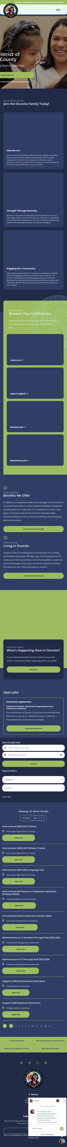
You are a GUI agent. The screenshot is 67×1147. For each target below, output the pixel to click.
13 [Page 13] (45, 1026)
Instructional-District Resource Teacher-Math (27, 916)
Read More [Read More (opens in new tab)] (33, 669)
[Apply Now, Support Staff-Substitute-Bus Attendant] (15, 992)
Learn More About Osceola (33, 576)
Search (34, 764)
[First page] (5, 1026)
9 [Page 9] (28, 1026)
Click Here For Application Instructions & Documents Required (39, 2)
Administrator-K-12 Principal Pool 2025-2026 (25, 959)
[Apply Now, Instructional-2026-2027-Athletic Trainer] (18, 859)
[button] (61, 755)
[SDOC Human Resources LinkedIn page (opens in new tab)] (45, 1063)
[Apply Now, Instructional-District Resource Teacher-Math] (20, 927)
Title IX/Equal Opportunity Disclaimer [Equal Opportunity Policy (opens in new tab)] (50, 1041)
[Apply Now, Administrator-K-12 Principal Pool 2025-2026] (20, 971)
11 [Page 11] (37, 1026)
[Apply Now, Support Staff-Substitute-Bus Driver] (15, 1014)
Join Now (33, 1131)
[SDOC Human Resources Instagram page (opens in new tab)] (37, 1063)
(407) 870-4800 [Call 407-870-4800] (33, 1109)
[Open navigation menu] (58, 9)
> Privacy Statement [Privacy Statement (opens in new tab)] (16, 1041)
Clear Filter (6, 797)
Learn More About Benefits (33, 529)
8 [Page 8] (25, 1026)
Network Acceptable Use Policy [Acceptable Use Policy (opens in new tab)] (17, 1048)
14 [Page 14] (50, 1026)
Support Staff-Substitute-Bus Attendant (23, 981)
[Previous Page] (11, 1026)
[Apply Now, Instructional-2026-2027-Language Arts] (18, 881)
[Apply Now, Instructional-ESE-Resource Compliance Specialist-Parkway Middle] (19, 905)
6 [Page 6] (19, 1026)
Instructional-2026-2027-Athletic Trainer (23, 848)
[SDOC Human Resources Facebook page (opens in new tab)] (21, 1063)
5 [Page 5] (15, 1026)
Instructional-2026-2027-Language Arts (23, 870)
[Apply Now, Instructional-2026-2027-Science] (18, 838)
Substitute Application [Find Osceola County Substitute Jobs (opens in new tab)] (33, 728)
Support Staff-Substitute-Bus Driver (21, 1003)
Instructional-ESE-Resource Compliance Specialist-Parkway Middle (29, 892)
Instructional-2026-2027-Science (19, 826)
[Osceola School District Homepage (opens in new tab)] (10, 11)
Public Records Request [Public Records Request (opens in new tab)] (50, 1048)
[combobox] (33, 755)
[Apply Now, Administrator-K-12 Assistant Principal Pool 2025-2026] (20, 949)
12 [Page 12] (41, 1026)
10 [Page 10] (33, 1026)
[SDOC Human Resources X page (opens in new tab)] (29, 1063)
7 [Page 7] (22, 1026)
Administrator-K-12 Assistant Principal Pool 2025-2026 (31, 937)
